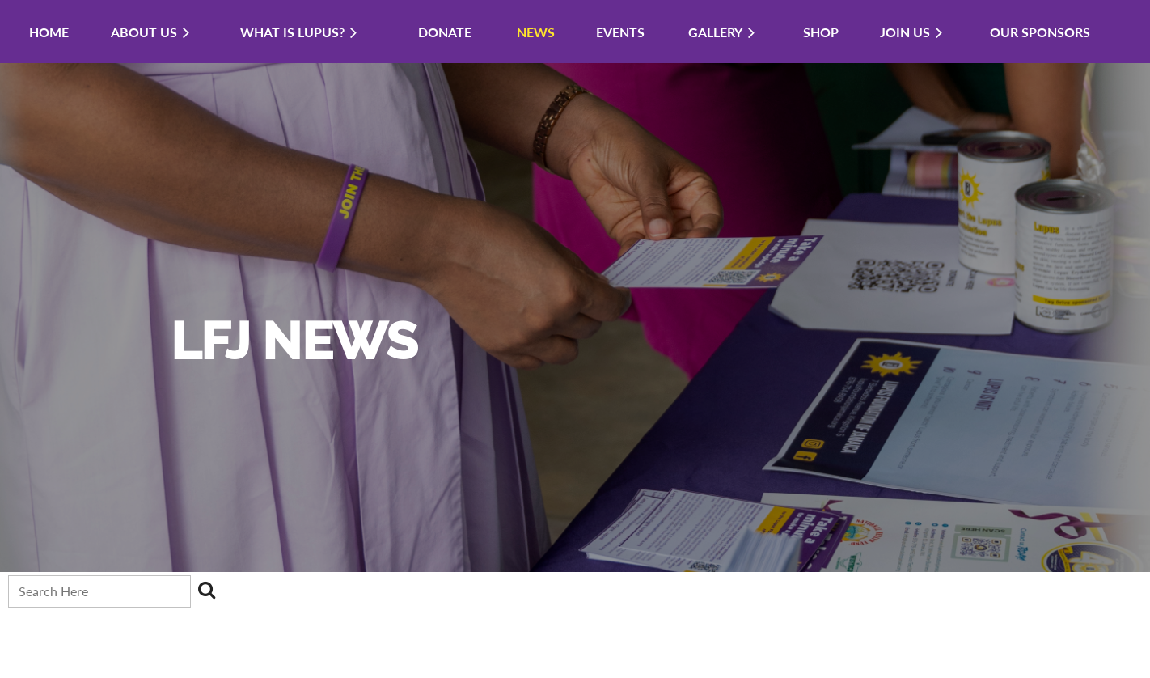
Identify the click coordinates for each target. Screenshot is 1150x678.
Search (206, 589)
